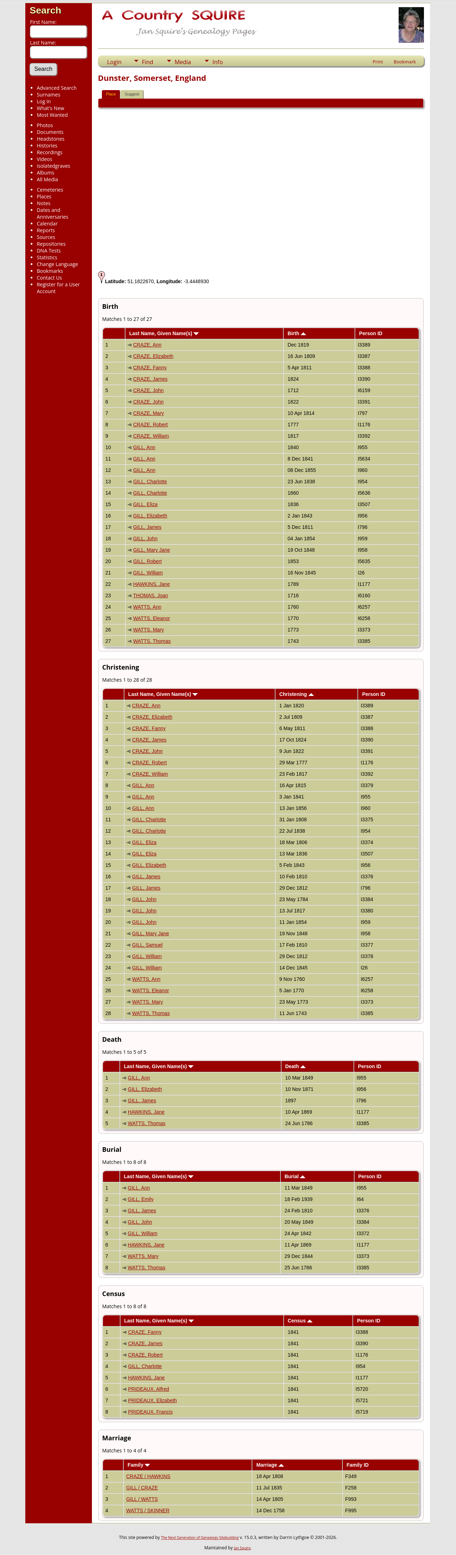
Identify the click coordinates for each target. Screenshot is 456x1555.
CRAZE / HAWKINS (148, 1476)
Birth (296, 333)
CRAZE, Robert (150, 424)
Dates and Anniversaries (52, 213)
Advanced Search (57, 87)
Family (139, 1465)
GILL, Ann (144, 447)
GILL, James (147, 527)
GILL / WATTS (142, 1499)
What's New (50, 108)
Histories (47, 145)
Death (295, 1066)
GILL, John (145, 538)
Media (183, 62)
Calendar (47, 223)
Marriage (270, 1465)
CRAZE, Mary (148, 413)
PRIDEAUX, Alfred (148, 1389)
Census (300, 1320)
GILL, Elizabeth (150, 516)
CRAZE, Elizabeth (153, 356)
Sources (46, 237)
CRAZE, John (148, 390)
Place (111, 94)
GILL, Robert (147, 561)
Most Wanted (52, 114)
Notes (44, 203)
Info (217, 62)
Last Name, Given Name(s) (164, 333)
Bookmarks (50, 270)
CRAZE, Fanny (150, 367)
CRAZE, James (150, 379)
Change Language (57, 264)
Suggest (132, 94)
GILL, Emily (141, 1199)
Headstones (50, 138)
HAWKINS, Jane (151, 584)
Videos (44, 159)
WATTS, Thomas (152, 641)
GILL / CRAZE (142, 1488)
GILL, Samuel (147, 945)
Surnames (48, 94)
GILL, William (148, 573)
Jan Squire (242, 1547)
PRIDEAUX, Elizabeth (152, 1400)
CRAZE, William (151, 436)
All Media (47, 179)
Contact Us (49, 277)
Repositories (51, 243)
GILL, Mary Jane (151, 550)
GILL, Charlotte (150, 481)
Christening (296, 694)
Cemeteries (50, 189)
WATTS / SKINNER (147, 1510)
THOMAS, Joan (150, 595)
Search (45, 10)
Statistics (47, 257)
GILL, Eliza (145, 504)
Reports (46, 230)
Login (114, 62)
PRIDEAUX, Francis (150, 1412)
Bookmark (405, 61)
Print (378, 61)
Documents (50, 132)
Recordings (49, 152)
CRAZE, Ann (147, 345)
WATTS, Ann (147, 607)
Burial (295, 1176)
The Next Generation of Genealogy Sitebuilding (200, 1537)
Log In (44, 101)
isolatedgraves (53, 165)
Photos (45, 125)
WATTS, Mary (148, 630)
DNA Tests (49, 250)
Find (147, 62)
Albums (45, 172)
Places (44, 196)
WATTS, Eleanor (151, 618)
